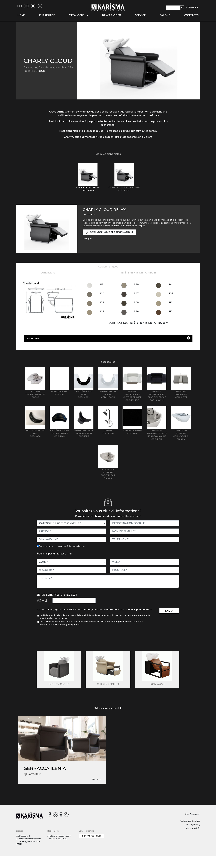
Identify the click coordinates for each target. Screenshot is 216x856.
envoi (169, 611)
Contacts (191, 15)
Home (21, 15)
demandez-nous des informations (109, 232)
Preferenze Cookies (190, 821)
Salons (165, 15)
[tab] (88, 177)
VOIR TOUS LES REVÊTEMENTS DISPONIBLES (138, 322)
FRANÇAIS (193, 7)
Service (140, 15)
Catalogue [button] (78, 15)
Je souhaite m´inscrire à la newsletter (62, 546)
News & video (111, 15)
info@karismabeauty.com (59, 836)
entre (96, 779)
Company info (193, 828)
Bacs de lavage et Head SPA (56, 67)
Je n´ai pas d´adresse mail (55, 553)
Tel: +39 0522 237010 (57, 839)
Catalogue (30, 67)
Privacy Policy (193, 824)
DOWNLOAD (108, 338)
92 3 (43, 600)
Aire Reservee (192, 814)
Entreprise (47, 15)
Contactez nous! (91, 836)
